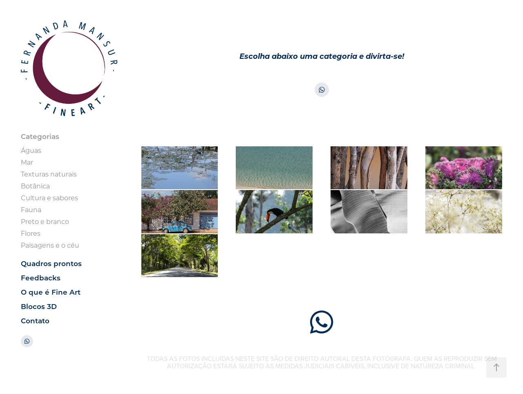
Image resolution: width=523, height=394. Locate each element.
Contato (35, 320)
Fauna (31, 209)
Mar (27, 162)
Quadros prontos (51, 263)
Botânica (35, 185)
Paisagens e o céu (50, 245)
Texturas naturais (49, 174)
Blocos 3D (39, 306)
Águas (31, 150)
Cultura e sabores (49, 197)
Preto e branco (45, 221)
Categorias (40, 136)
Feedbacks (40, 277)
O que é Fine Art (50, 292)
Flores (30, 233)
